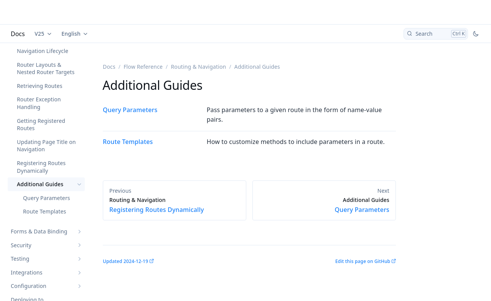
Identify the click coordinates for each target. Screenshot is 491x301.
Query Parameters (46, 198)
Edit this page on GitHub (362, 261)
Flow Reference (143, 66)
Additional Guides (40, 184)
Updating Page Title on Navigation (46, 145)
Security (21, 245)
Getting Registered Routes (41, 124)
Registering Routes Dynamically (41, 166)
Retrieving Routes (40, 85)
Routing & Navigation (198, 66)
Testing (20, 258)
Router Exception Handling (39, 103)
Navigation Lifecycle (42, 51)
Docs (18, 34)
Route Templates (44, 211)
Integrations (27, 272)
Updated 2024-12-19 (125, 261)
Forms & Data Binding (39, 231)
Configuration (28, 285)
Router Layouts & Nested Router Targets (45, 68)
